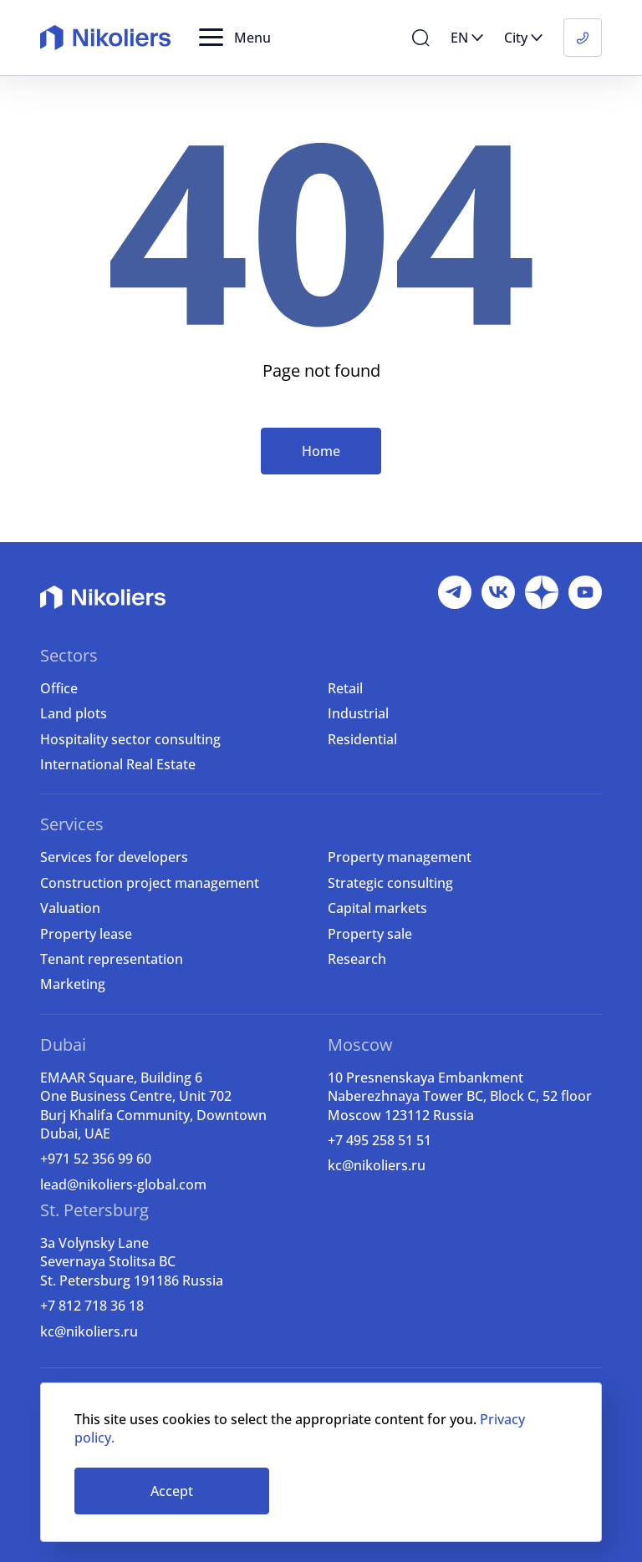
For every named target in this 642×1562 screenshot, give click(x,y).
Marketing (72, 984)
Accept (171, 1491)
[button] (235, 37)
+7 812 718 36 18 (92, 1305)
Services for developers (114, 857)
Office (59, 688)
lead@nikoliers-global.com (123, 1184)
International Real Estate (118, 764)
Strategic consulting (390, 883)
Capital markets (377, 908)
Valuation (70, 908)
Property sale (370, 934)
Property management (399, 857)
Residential (362, 739)
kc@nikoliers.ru (376, 1165)
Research (357, 959)
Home (321, 451)
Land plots (73, 713)
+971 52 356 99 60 (95, 1158)
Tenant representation (111, 959)
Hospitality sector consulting (130, 739)
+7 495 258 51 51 (379, 1140)
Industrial (358, 713)
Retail (345, 688)
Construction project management (149, 883)
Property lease (86, 934)
